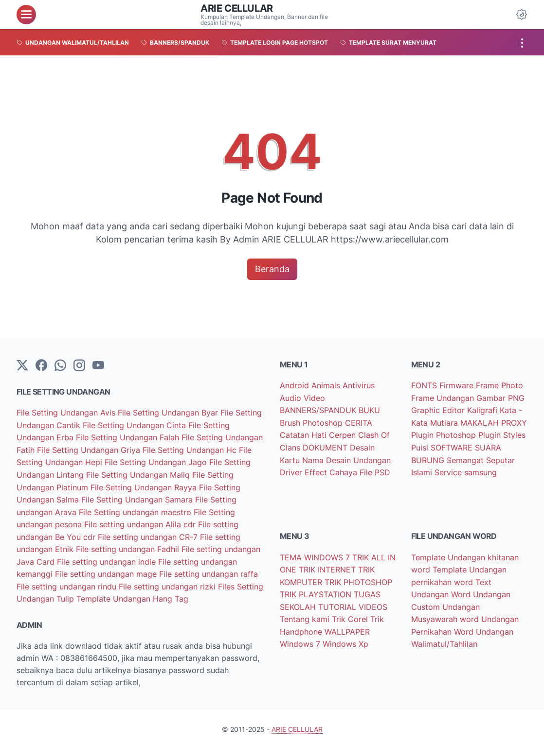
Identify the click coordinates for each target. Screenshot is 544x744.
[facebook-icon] (41, 366)
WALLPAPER (347, 627)
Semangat (466, 458)
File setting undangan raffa (208, 569)
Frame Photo (499, 386)
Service (449, 470)
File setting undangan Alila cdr (141, 521)
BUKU (369, 410)
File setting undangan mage (107, 569)
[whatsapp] (60, 366)
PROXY (514, 422)
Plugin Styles (502, 434)
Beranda (272, 269)
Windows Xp (345, 639)
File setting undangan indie (107, 557)
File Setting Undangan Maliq (139, 473)
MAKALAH (480, 422)
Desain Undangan (358, 458)
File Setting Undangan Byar (169, 413)
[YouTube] (98, 366)
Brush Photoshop (312, 422)
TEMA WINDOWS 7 (316, 554)
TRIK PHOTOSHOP (358, 579)
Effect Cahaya (332, 470)
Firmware (457, 386)
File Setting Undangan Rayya (145, 485)
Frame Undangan (443, 397)
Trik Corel (351, 615)
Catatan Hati (304, 434)
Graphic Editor (439, 410)
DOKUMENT (326, 446)
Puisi (421, 446)
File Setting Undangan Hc (191, 449)
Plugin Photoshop (444, 434)
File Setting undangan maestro (136, 509)
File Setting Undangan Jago (157, 461)
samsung (480, 470)
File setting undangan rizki (168, 582)
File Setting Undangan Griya (90, 449)
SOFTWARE (453, 446)
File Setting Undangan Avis (67, 413)
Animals (327, 386)
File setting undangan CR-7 (149, 533)
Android (295, 386)
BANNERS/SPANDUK (319, 410)
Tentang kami (306, 615)
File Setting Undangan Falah (128, 437)
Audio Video (302, 397)
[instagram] (79, 366)
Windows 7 (301, 639)
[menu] (26, 14)
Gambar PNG (500, 397)
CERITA (358, 422)
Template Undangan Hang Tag (132, 594)
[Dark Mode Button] (521, 14)
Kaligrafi (483, 410)
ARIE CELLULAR (236, 8)
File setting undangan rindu (68, 582)
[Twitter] (22, 366)
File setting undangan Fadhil (128, 545)
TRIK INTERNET (328, 566)
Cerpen (343, 434)
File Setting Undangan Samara (138, 497)
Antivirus (359, 386)
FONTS (425, 386)
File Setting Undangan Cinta (135, 425)
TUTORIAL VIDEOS (352, 602)
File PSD (375, 470)
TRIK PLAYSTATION (317, 590)
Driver (292, 470)
